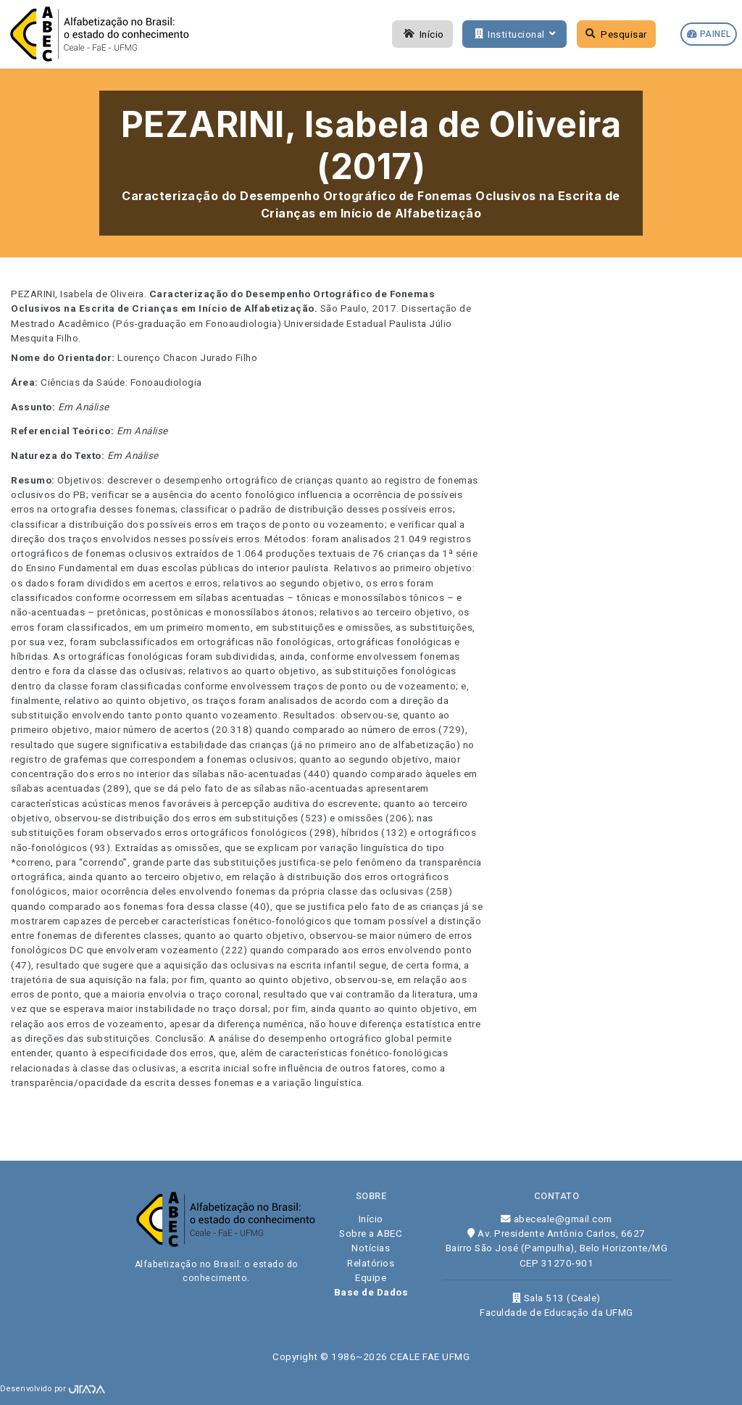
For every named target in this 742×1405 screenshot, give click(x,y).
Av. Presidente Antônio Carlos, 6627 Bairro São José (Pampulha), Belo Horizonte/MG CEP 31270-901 (557, 1248)
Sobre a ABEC (370, 1233)
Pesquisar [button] (616, 34)
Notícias (370, 1247)
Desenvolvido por (52, 1388)
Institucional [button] (514, 34)
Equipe (370, 1277)
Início (422, 34)
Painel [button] (709, 34)
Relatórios (370, 1263)
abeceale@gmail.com (556, 1218)
